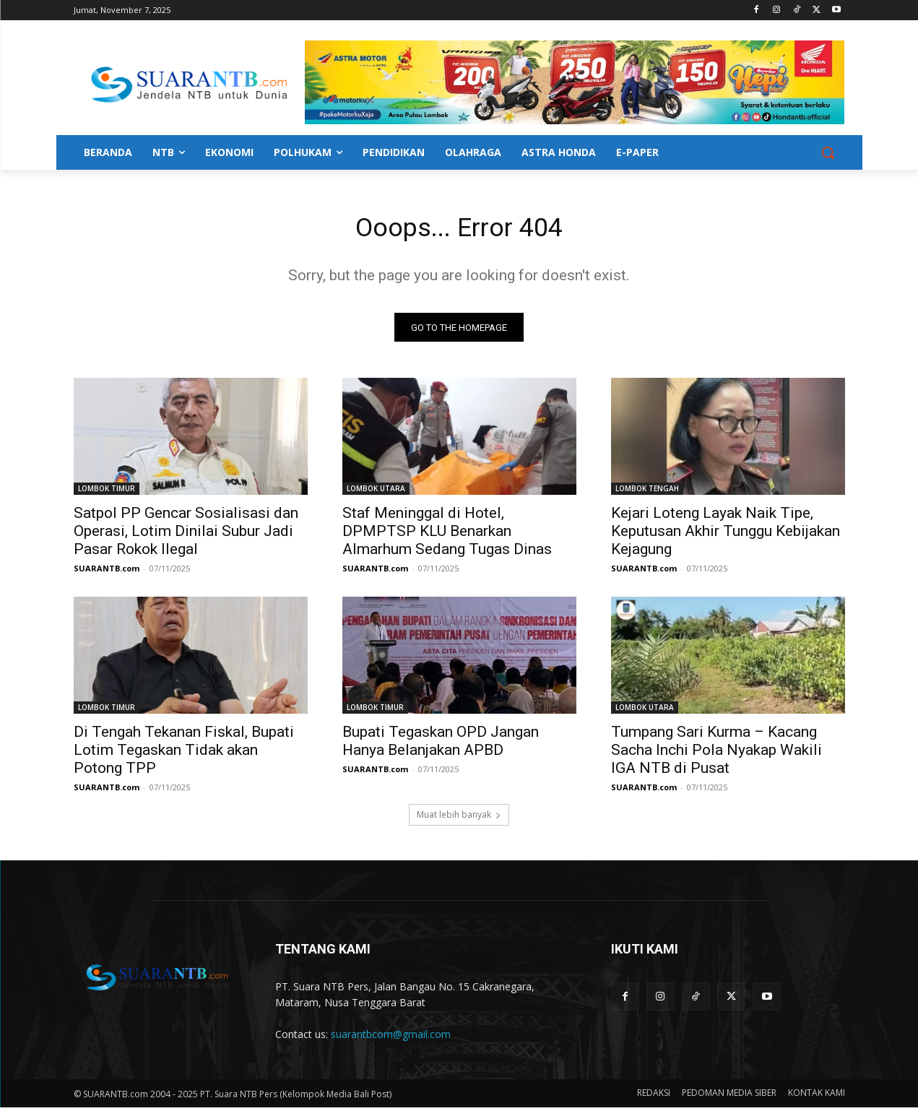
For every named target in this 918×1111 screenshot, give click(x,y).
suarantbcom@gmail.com (391, 1038)
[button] (827, 152)
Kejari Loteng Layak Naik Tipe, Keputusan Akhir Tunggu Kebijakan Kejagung (725, 535)
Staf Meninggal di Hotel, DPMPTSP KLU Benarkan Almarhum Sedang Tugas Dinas (447, 535)
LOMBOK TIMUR (106, 493)
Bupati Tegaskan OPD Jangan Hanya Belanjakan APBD (440, 745)
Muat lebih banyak (459, 819)
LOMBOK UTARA (376, 493)
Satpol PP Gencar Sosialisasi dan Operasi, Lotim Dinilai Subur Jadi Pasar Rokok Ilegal (186, 535)
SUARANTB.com (106, 572)
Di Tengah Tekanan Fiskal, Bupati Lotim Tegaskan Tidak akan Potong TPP (184, 754)
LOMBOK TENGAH (647, 493)
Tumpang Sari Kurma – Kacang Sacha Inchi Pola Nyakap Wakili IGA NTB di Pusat (716, 754)
